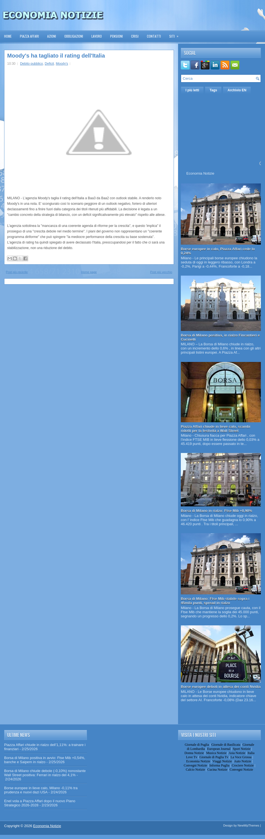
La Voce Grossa (240, 757)
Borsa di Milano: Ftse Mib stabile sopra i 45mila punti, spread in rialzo (215, 601)
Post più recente (17, 272)
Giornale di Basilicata (225, 745)
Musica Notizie (216, 753)
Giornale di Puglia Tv (214, 757)
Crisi (135, 36)
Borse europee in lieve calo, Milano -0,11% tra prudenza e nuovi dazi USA (41, 790)
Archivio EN (236, 90)
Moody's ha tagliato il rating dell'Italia (56, 55)
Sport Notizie (241, 749)
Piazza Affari (29, 36)
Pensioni (116, 36)
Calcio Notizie (195, 769)
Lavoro (96, 36)
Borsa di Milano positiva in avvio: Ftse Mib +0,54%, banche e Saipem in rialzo (44, 760)
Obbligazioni (73, 36)
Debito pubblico (31, 64)
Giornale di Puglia (197, 745)
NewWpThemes (248, 825)
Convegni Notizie (195, 765)
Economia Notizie (200, 173)
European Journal (218, 749)
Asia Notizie (237, 753)
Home (8, 36)
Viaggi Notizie (222, 761)
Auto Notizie (242, 761)
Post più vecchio (161, 272)
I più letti (192, 90)
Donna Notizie (194, 753)
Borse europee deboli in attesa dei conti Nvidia (221, 687)
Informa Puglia (219, 765)
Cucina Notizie (217, 769)
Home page (89, 272)
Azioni (51, 36)
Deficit (49, 64)
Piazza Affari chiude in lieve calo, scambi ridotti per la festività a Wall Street (215, 428)
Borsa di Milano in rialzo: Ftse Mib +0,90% (216, 511)
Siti (175, 34)
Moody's (62, 64)
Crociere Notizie (243, 765)
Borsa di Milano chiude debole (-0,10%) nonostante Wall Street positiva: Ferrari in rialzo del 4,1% (45, 773)
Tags (213, 90)
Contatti (154, 36)
